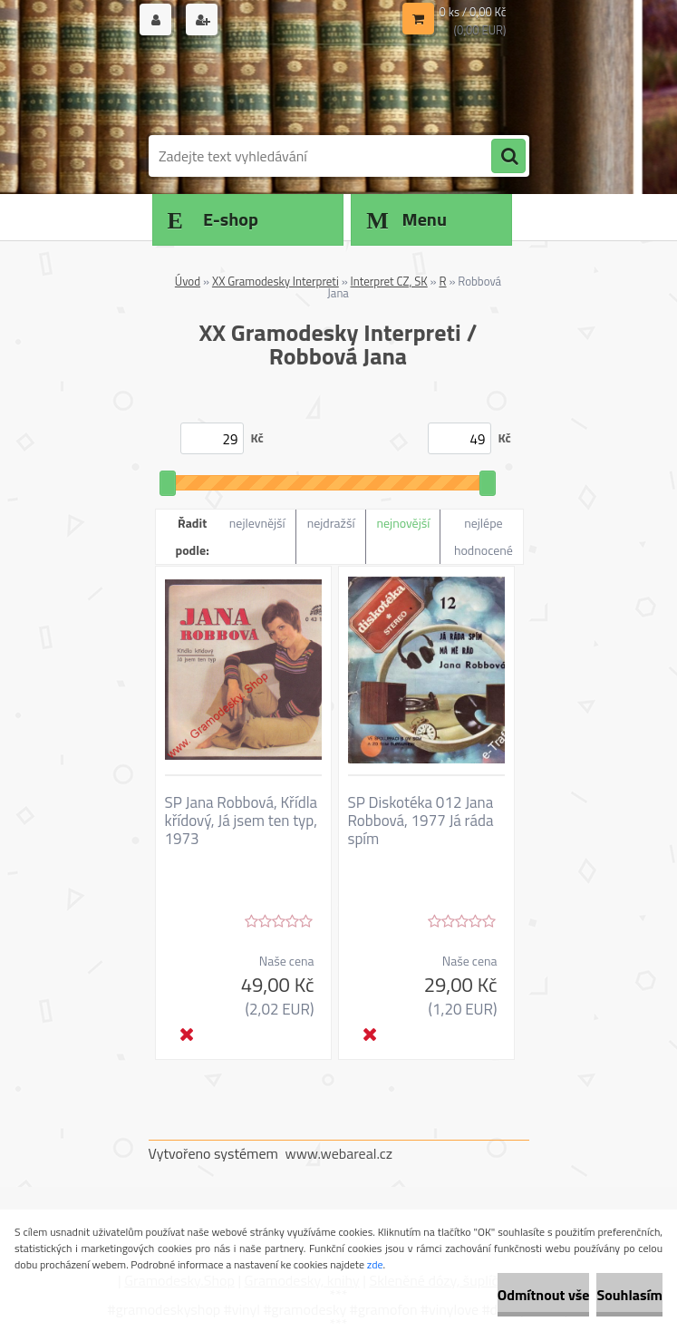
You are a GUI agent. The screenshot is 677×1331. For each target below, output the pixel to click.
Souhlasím (629, 1295)
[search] (508, 157)
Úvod (187, 281)
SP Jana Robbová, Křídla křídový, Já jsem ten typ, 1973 (241, 820)
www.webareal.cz (338, 1153)
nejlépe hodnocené (483, 536)
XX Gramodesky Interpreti (275, 281)
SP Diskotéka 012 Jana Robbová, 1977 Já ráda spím (421, 820)
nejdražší (331, 522)
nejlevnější (257, 522)
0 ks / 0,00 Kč (473, 12)
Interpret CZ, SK (389, 281)
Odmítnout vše (544, 1295)
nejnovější (403, 522)
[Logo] (273, 88)
